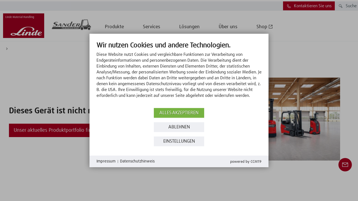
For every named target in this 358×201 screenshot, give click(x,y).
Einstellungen (179, 141)
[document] (179, 74)
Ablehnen (179, 127)
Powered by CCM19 (246, 162)
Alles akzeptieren (179, 113)
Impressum (106, 161)
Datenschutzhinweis (137, 161)
